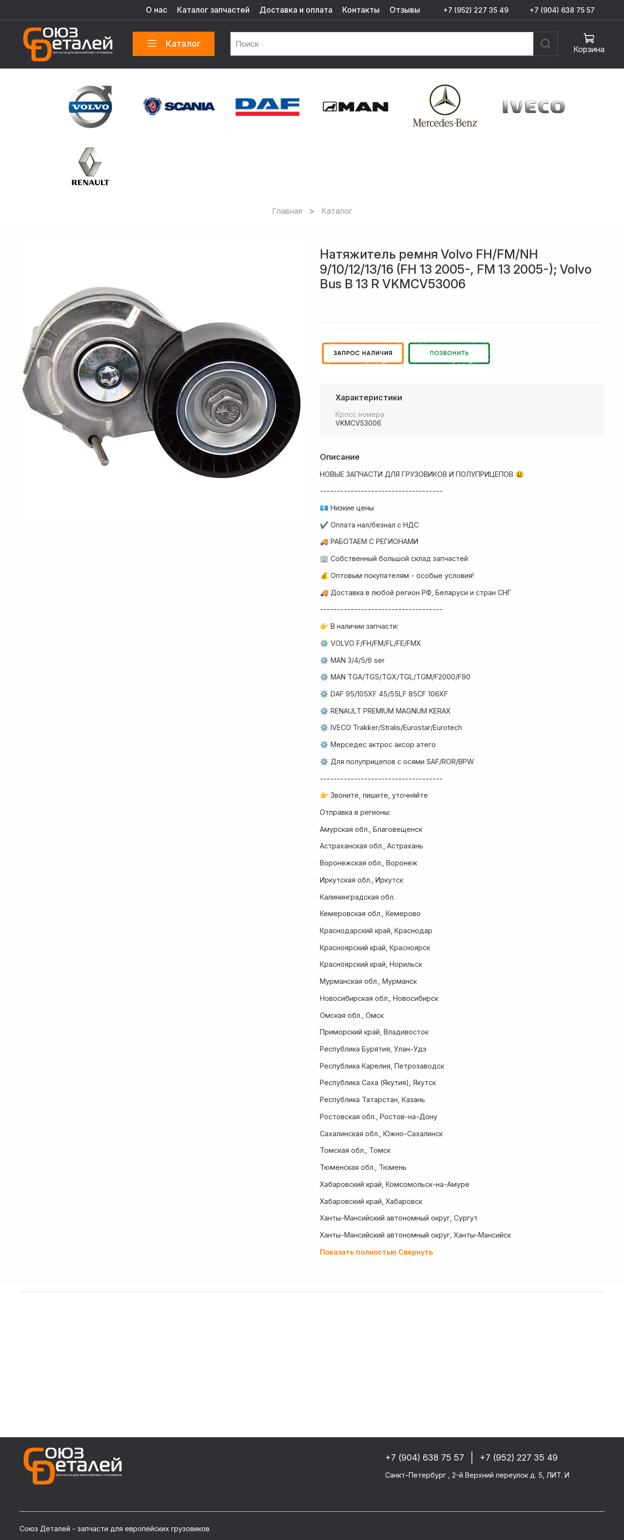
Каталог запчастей (213, 10)
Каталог (173, 44)
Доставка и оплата (295, 10)
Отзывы (405, 10)
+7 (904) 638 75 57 (562, 10)
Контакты (361, 10)
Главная (287, 211)
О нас (156, 10)
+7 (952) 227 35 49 (475, 10)
